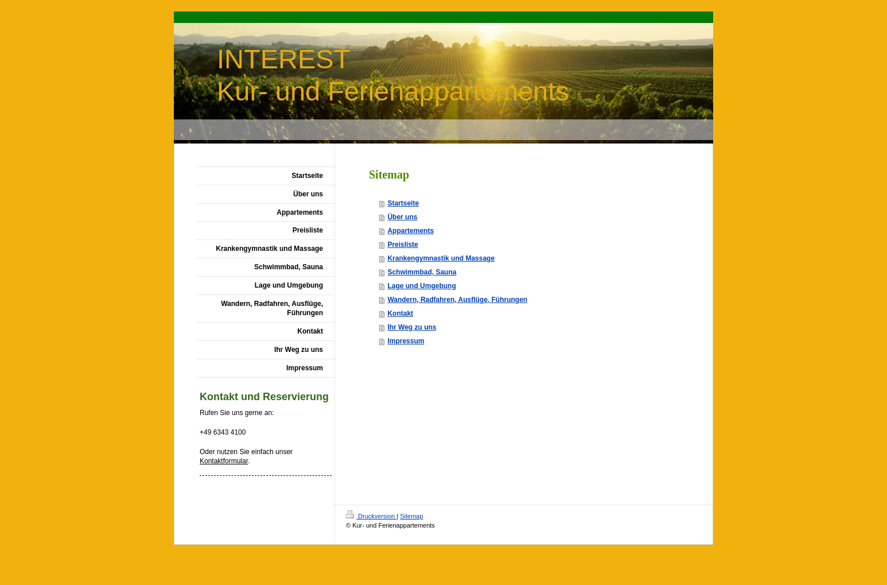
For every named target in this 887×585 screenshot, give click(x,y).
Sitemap (411, 516)
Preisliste (402, 245)
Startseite (403, 203)
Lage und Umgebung (421, 286)
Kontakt (400, 313)
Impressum (405, 341)
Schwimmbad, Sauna (421, 272)
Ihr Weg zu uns (411, 327)
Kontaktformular (224, 461)
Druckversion (371, 516)
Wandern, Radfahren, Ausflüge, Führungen (457, 300)
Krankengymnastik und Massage (441, 258)
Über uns (402, 217)
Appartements (410, 231)
